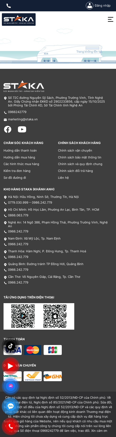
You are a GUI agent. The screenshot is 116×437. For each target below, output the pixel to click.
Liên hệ (63, 177)
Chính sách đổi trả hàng (75, 171)
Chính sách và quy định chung (80, 164)
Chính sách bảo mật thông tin (79, 157)
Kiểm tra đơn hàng (17, 171)
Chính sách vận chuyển (75, 150)
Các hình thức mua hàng (21, 164)
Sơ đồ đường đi (15, 177)
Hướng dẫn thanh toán (20, 150)
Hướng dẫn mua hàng (19, 157)
